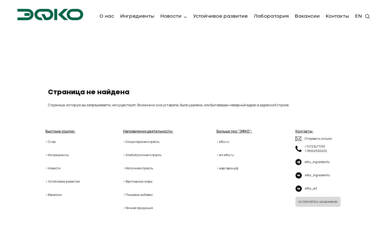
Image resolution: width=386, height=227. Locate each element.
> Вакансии (53, 195)
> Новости (53, 168)
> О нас (50, 142)
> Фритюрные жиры (137, 181)
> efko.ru (223, 142)
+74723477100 (315, 146)
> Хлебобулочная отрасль (142, 155)
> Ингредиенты (57, 155)
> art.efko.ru (225, 155)
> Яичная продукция (138, 208)
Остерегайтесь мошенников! (317, 201)
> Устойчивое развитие (62, 181)
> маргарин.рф (227, 168)
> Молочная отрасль (138, 168)
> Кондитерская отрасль (141, 142)
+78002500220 (316, 151)
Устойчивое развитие (220, 16)
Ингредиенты (137, 16)
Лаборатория (271, 16)
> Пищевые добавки (138, 195)
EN (358, 16)
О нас (106, 16)
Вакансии (307, 16)
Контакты (337, 16)
